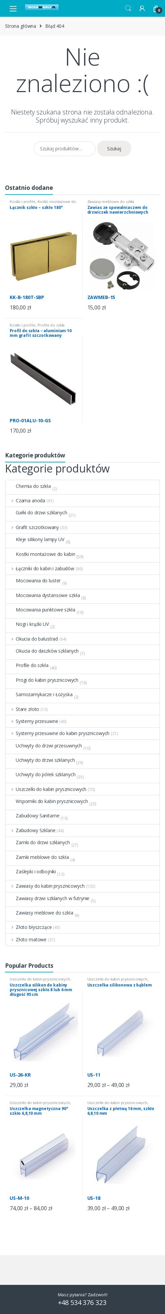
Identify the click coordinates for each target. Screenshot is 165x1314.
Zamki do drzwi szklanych (38, 842)
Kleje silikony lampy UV (35, 539)
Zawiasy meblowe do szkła (111, 201)
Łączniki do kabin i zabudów (40, 569)
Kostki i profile (22, 201)
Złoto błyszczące (29, 927)
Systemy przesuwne (32, 721)
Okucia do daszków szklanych (42, 651)
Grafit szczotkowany (32, 527)
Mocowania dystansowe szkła (43, 595)
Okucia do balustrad (32, 639)
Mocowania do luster (33, 581)
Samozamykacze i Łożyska (39, 694)
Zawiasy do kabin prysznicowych (45, 886)
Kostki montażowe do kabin (43, 203)
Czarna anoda (25, 501)
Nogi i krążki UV (27, 624)
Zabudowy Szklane (31, 830)
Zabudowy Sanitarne (32, 816)
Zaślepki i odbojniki (31, 872)
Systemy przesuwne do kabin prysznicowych (57, 733)
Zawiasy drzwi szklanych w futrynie (47, 898)
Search (128, 8)
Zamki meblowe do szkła (37, 857)
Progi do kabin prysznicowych (42, 680)
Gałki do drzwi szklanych (36, 513)
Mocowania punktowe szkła (40, 610)
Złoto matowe (26, 940)
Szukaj (114, 148)
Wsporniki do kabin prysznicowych (47, 801)
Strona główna (20, 26)
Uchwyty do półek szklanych (40, 775)
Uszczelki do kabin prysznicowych (46, 789)
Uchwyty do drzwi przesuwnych (44, 746)
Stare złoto (22, 709)
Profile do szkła (51, 324)
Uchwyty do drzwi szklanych (40, 760)
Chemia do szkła (28, 486)
